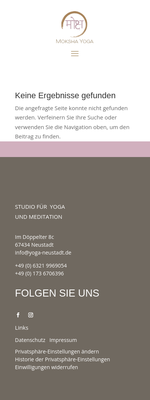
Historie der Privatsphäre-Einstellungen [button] (62, 359)
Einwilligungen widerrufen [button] (46, 367)
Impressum (63, 339)
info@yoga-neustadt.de (43, 252)
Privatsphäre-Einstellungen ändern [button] (57, 351)
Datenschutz (30, 339)
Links (21, 327)
